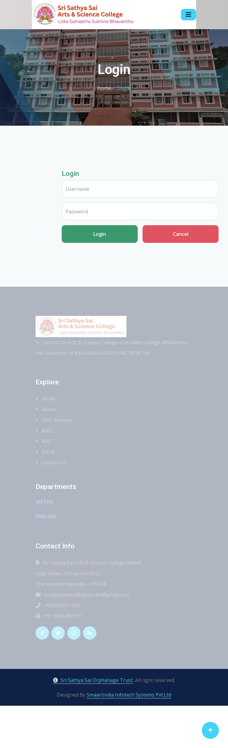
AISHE (45, 452)
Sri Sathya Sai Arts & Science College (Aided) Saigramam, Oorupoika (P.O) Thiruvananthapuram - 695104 (89, 573)
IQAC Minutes (54, 420)
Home (104, 87)
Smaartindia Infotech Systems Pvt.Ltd (129, 694)
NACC (45, 430)
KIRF (44, 441)
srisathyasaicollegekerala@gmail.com (82, 594)
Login (120, 234)
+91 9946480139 (58, 616)
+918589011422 (58, 605)
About (46, 409)
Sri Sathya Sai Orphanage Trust (93, 680)
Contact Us (51, 462)
